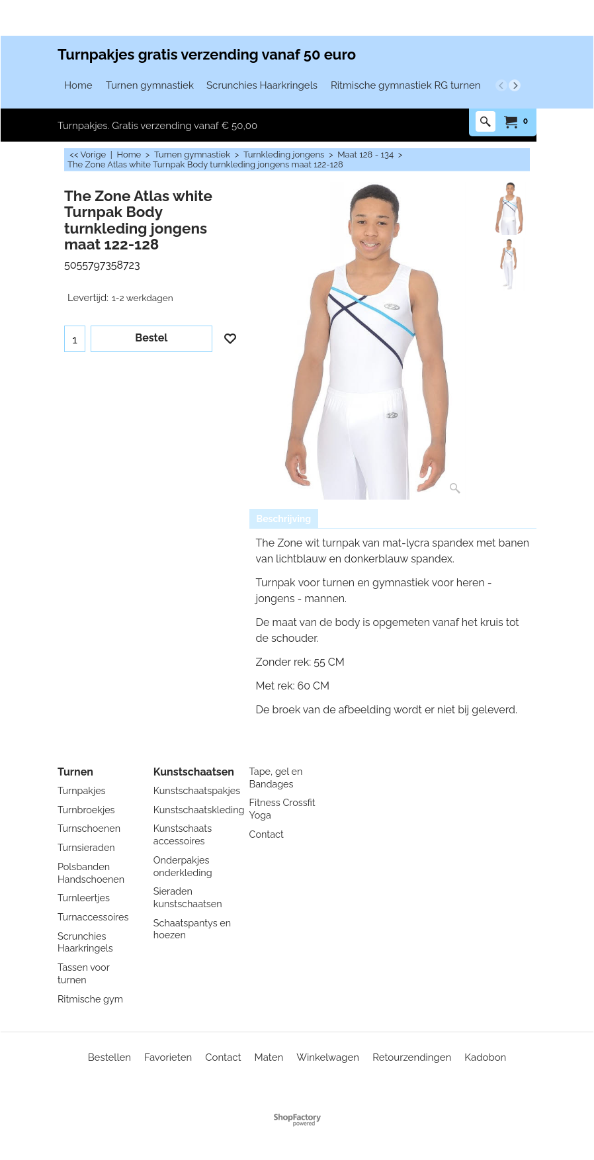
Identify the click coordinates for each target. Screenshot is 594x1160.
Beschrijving (284, 518)
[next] (515, 85)
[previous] (501, 85)
